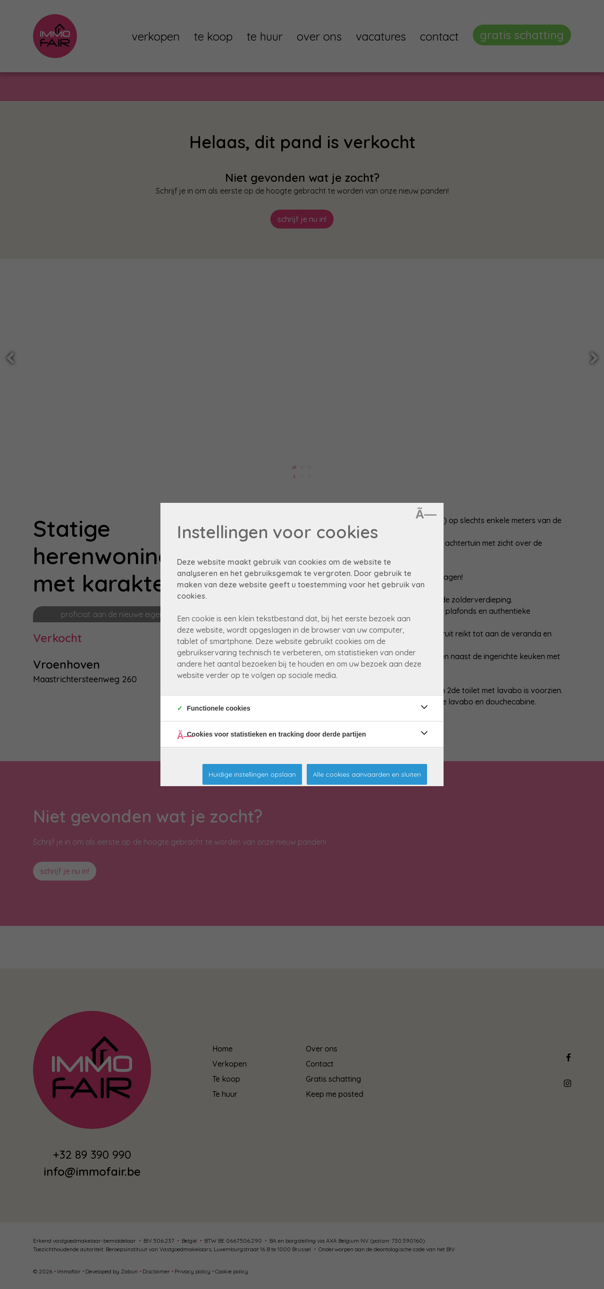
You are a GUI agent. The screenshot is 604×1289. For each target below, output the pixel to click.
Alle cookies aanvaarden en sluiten (367, 774)
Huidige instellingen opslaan (252, 774)
